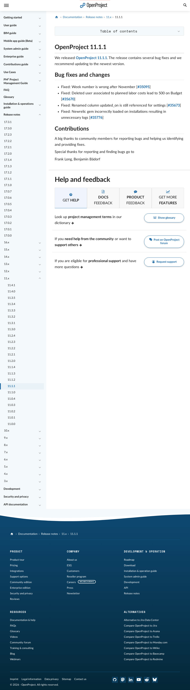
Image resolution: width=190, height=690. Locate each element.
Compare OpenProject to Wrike (142, 648)
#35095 (143, 87)
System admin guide (16, 48)
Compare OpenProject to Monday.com (145, 642)
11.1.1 (11, 386)
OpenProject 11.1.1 (91, 58)
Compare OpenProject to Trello (141, 637)
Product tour (17, 560)
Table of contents (118, 31)
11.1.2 (11, 379)
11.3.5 (11, 298)
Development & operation (144, 551)
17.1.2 (8, 172)
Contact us (80, 679)
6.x (6, 459)
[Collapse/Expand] (40, 17)
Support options (19, 576)
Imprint (14, 679)
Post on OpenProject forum (164, 241)
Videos (14, 637)
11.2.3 (11, 342)
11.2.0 (11, 361)
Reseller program (76, 576)
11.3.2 (11, 316)
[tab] (71, 198)
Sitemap (66, 679)
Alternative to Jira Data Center (141, 620)
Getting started (13, 17)
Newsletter (73, 593)
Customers (73, 571)
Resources (18, 612)
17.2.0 (8, 153)
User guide (10, 25)
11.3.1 (11, 323)
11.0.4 (11, 398)
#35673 (174, 105)
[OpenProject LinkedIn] (131, 680)
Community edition (21, 582)
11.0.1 (11, 417)
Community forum (20, 642)
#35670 (68, 99)
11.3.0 (11, 329)
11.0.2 (11, 411)
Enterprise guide (14, 56)
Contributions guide (16, 64)
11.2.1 (11, 354)
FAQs (13, 626)
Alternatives (134, 612)
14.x (6, 256)
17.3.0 (8, 128)
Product (16, 551)
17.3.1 (8, 122)
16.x (6, 242)
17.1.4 (8, 160)
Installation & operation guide (140, 571)
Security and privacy (16, 496)
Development (12, 489)
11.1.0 (11, 392)
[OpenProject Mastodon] (123, 680)
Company (73, 551)
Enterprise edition (20, 588)
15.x (6, 249)
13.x (6, 264)
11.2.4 (11, 335)
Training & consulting (22, 648)
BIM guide (10, 33)
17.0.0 (8, 235)
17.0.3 (8, 216)
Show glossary (164, 217)
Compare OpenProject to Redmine (143, 659)
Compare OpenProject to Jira (140, 626)
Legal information (31, 679)
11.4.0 (11, 291)
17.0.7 (8, 191)
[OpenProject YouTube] (139, 680)
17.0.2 (8, 223)
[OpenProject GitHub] (115, 680)
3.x (6, 481)
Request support (164, 262)
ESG (69, 565)
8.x (6, 445)
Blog (12, 654)
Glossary (9, 97)
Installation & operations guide (19, 106)
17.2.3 (8, 134)
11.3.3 (11, 310)
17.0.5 (8, 204)
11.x (6, 278)
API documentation (16, 504)
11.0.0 (11, 424)
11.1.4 (11, 367)
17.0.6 (8, 197)
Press (70, 588)
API (126, 588)
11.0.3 (11, 405)
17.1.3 (8, 166)
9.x (6, 438)
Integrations (17, 571)
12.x (6, 271)
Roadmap (129, 560)
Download (129, 565)
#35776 (96, 118)
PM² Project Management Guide (16, 81)
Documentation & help (22, 620)
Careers (71, 582)
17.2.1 (8, 147)
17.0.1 (8, 229)
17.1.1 (8, 179)
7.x (6, 452)
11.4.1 (11, 285)
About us (72, 560)
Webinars (15, 659)
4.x (6, 474)
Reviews (15, 599)
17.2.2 (8, 141)
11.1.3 (11, 373)
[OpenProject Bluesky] (155, 680)
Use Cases (10, 72)
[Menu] (6, 5)
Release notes (12, 114)
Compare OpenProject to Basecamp (144, 654)
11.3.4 (11, 304)
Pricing (14, 565)
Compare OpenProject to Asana (142, 631)
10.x (6, 430)
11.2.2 (11, 348)
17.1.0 (8, 185)
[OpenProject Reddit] (147, 680)
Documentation (72, 17)
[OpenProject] (57, 17)
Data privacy (52, 679)
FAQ (6, 90)
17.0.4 (8, 210)
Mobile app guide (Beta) (18, 41)
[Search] (185, 5)
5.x (6, 466)
